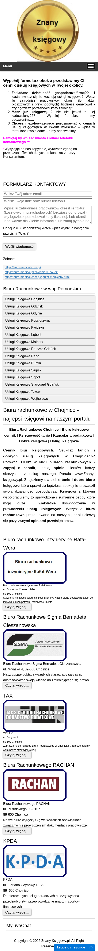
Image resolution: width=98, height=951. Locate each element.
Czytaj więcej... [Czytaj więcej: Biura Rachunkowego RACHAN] (17, 831)
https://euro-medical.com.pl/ (23, 267)
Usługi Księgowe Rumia (23, 363)
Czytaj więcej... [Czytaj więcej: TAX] (17, 755)
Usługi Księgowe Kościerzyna (27, 320)
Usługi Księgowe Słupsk (23, 370)
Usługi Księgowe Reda (22, 356)
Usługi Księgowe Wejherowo (26, 398)
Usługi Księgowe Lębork (23, 334)
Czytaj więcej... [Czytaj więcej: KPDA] (17, 912)
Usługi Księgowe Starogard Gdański (32, 384)
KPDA (10, 841)
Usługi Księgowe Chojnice (24, 299)
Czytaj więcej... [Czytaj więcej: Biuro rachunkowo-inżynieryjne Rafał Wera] (17, 607)
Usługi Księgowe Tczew (23, 391)
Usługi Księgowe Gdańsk (24, 306)
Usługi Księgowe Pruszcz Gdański (31, 349)
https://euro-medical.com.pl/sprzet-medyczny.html (37, 277)
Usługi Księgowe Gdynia (23, 313)
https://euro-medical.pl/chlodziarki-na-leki (31, 272)
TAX (8, 696)
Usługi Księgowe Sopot (22, 377)
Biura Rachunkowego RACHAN (38, 765)
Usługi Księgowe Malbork (24, 342)
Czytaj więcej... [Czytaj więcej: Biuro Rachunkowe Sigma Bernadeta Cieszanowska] (17, 686)
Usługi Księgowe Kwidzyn (24, 327)
